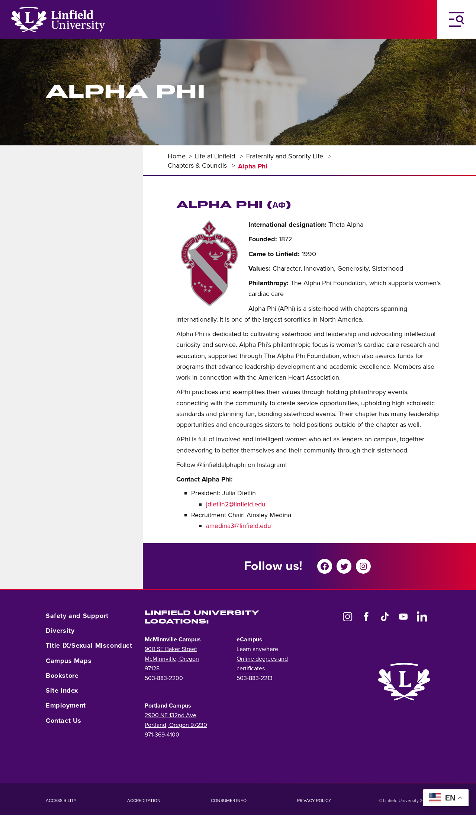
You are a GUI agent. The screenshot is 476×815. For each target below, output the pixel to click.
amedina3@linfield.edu (238, 526)
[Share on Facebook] (327, 566)
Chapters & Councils (198, 165)
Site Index (62, 690)
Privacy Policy (314, 800)
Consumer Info (229, 800)
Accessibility (61, 800)
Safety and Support (77, 616)
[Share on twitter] (346, 566)
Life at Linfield (216, 156)
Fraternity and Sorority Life (285, 156)
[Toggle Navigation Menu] (456, 19)
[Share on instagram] (365, 566)
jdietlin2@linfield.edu (236, 504)
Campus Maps (69, 661)
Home (177, 156)
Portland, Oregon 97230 (176, 725)
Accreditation (144, 800)
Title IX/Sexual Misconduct (89, 645)
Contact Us (63, 720)
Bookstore (62, 675)
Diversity (60, 630)
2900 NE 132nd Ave (170, 715)
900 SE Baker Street (171, 649)
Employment (66, 705)
